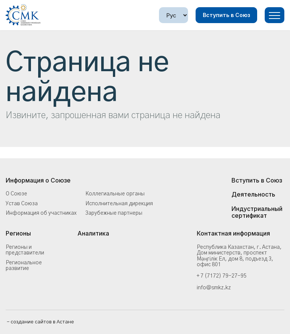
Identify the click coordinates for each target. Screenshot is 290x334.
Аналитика (93, 233)
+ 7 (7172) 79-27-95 (222, 276)
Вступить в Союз (226, 15)
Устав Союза (22, 203)
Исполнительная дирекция (119, 203)
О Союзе (16, 194)
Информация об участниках (41, 213)
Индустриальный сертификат (256, 212)
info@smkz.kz (214, 287)
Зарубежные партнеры (113, 213)
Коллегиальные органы (115, 194)
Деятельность (253, 194)
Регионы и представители (25, 250)
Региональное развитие (24, 265)
